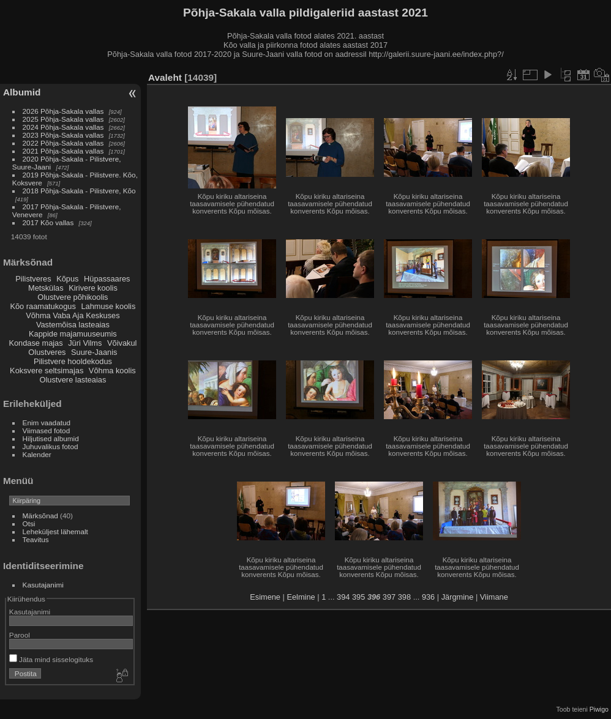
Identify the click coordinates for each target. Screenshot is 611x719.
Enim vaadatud (47, 423)
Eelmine (301, 597)
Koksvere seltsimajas (46, 370)
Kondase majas (35, 343)
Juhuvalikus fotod (50, 446)
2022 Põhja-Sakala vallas (63, 143)
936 (428, 597)
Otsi (29, 523)
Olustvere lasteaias (72, 379)
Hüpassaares (107, 278)
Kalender (37, 454)
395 (358, 597)
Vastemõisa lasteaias (73, 324)
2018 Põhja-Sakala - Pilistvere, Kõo (79, 191)
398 (404, 597)
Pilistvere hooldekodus (73, 361)
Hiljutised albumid (51, 438)
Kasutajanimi (43, 585)
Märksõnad (40, 516)
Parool (19, 635)
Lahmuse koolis (108, 306)
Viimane (494, 597)
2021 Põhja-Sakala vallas (63, 151)
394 (343, 597)
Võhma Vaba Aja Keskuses (72, 315)
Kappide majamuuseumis (73, 333)
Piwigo (599, 709)
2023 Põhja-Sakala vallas (63, 135)
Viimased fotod (46, 430)
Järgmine (457, 597)
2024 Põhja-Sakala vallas (63, 127)
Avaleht (165, 77)
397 (389, 597)
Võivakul (122, 343)
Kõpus (67, 278)
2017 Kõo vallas (48, 222)
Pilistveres (33, 278)
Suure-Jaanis (94, 352)
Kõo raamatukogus (42, 306)
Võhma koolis (112, 370)
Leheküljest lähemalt (55, 531)
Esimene (265, 597)
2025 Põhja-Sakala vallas (63, 119)
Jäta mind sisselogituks (51, 659)
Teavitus (36, 539)
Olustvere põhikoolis (72, 297)
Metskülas (46, 287)
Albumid (21, 92)
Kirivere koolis (93, 287)
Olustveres (47, 352)
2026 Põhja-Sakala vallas (63, 111)
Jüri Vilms (85, 343)
